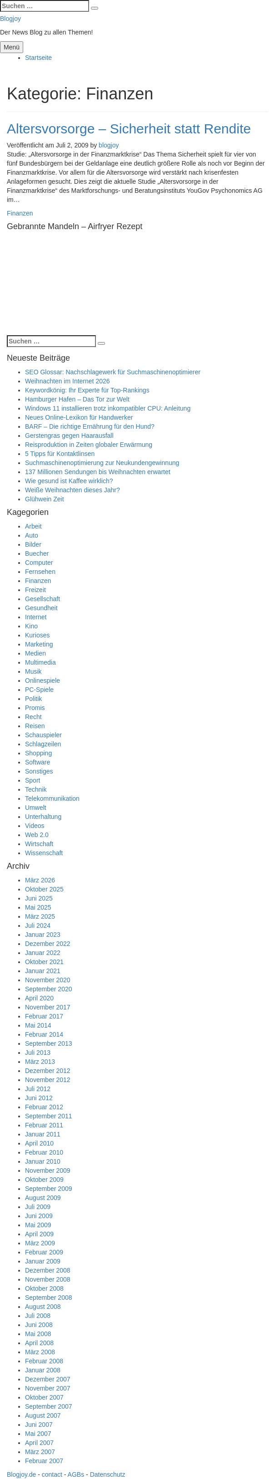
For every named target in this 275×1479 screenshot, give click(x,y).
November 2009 (47, 1170)
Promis (35, 707)
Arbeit (33, 526)
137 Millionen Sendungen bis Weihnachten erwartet (97, 471)
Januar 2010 (42, 1161)
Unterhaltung (43, 816)
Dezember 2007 (47, 1379)
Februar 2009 (44, 1252)
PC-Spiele (39, 689)
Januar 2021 (42, 971)
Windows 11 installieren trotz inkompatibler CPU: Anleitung (107, 408)
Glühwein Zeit (44, 499)
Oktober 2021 (44, 961)
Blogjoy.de (21, 1474)
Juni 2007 (39, 1424)
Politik (33, 698)
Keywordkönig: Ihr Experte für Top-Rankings (87, 390)
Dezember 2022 (47, 943)
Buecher (37, 553)
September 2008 (48, 1297)
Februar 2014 (44, 1034)
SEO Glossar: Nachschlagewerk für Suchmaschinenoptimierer (112, 372)
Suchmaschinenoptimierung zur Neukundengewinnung (102, 462)
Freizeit (35, 589)
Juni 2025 (39, 898)
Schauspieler (43, 735)
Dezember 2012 (47, 1070)
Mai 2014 (38, 1025)
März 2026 (40, 880)
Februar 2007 (44, 1460)
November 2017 (47, 1007)
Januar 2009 (42, 1261)
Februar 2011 (44, 1125)
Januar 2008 (42, 1370)
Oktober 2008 (44, 1288)
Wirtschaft (39, 843)
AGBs (76, 1474)
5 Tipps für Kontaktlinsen (60, 453)
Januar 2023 (42, 934)
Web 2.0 (37, 834)
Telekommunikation (52, 798)
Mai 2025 (38, 907)
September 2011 (48, 1116)
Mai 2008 (38, 1333)
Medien (35, 653)
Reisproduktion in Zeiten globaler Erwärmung (88, 444)
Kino (31, 626)
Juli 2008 (37, 1315)
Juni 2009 (39, 1215)
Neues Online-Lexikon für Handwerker (79, 417)
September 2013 (48, 1043)
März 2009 (40, 1243)
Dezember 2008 (47, 1270)
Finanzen (20, 213)
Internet (35, 617)
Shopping (38, 753)
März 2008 (40, 1352)
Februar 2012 (44, 1107)
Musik (33, 671)
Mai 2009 (38, 1225)
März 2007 (40, 1451)
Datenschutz (107, 1474)
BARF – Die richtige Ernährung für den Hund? (90, 426)
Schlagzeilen (43, 744)
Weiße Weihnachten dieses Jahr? (72, 490)
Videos (35, 825)
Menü (12, 47)
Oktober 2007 (44, 1397)
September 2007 (48, 1406)
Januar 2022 (42, 952)
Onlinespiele (42, 680)
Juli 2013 (37, 1052)
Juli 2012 (37, 1088)
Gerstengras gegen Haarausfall (69, 435)
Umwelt (35, 807)
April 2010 (39, 1143)
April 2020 (39, 998)
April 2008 (39, 1343)
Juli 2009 (37, 1206)
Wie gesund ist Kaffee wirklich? (69, 481)
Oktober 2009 (44, 1179)
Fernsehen (40, 571)
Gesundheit (41, 608)
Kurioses (37, 635)
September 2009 (48, 1188)
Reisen (35, 726)
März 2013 (40, 1061)
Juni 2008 (39, 1324)
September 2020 (48, 989)
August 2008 (43, 1306)
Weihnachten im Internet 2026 (67, 381)
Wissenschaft (44, 853)
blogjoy (109, 145)
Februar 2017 (44, 1016)
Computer (39, 562)
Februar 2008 (44, 1361)
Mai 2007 (38, 1433)
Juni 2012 (39, 1098)
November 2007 (47, 1388)
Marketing (39, 644)
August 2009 (43, 1197)
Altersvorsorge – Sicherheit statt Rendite (129, 128)
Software (37, 762)
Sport (32, 780)
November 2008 (47, 1279)
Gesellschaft (42, 598)
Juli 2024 (37, 925)
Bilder (33, 544)
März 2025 (40, 916)
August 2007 (43, 1415)
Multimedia (40, 662)
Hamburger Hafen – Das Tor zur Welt (77, 399)
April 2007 (39, 1442)
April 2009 (39, 1234)
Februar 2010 (44, 1152)
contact (52, 1474)
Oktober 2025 (44, 889)
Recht (33, 716)
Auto (31, 535)
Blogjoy (10, 18)
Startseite (38, 57)
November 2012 (47, 1079)
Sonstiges (39, 771)
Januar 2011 (42, 1134)
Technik (35, 789)
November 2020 (47, 980)
